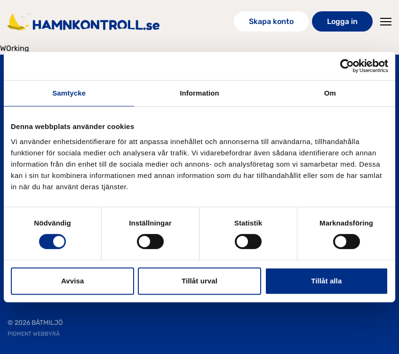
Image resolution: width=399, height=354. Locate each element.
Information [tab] (199, 93)
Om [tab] (330, 93)
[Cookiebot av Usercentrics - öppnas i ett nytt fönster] (347, 66)
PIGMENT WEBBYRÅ (34, 333)
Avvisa (72, 281)
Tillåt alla (326, 281)
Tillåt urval (199, 281)
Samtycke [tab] (69, 93)
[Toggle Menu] (385, 21)
